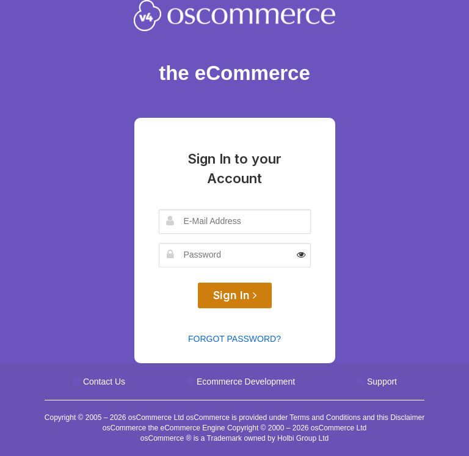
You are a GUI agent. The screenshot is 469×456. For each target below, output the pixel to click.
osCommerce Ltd (157, 417)
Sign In (234, 295)
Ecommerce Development (246, 381)
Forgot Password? (234, 339)
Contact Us (104, 381)
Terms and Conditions (324, 417)
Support (382, 381)
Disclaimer (407, 417)
